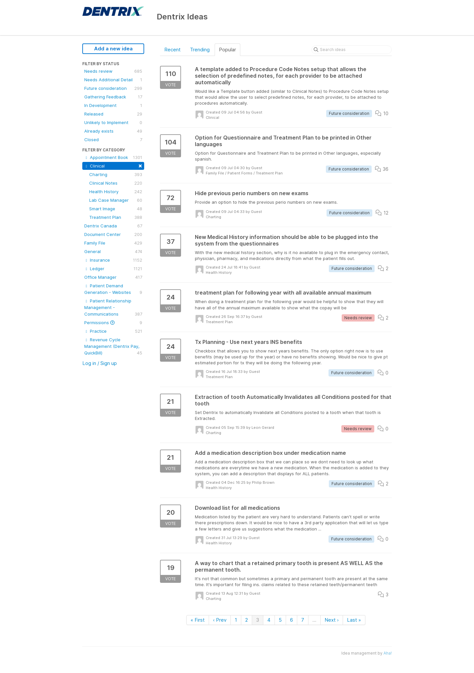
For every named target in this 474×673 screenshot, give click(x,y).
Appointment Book (113, 157)
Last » (354, 620)
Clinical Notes (115, 183)
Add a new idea (113, 48)
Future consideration (113, 88)
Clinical (113, 165)
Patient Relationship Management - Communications (113, 307)
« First (198, 620)
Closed (113, 139)
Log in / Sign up (99, 363)
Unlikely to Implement (113, 122)
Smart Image (115, 208)
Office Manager (113, 277)
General (113, 251)
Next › (332, 620)
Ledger (113, 268)
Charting (115, 174)
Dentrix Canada (113, 225)
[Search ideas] (351, 49)
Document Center (113, 234)
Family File (113, 243)
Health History (115, 191)
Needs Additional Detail (113, 79)
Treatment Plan (115, 217)
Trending (200, 49)
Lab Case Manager (115, 200)
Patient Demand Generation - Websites (113, 289)
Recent (172, 49)
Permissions (113, 322)
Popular (227, 49)
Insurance (113, 260)
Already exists (113, 131)
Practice (113, 331)
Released (113, 114)
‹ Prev (219, 620)
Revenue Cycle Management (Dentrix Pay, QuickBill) (113, 346)
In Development (113, 105)
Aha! (387, 653)
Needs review (113, 71)
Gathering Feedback (113, 96)
